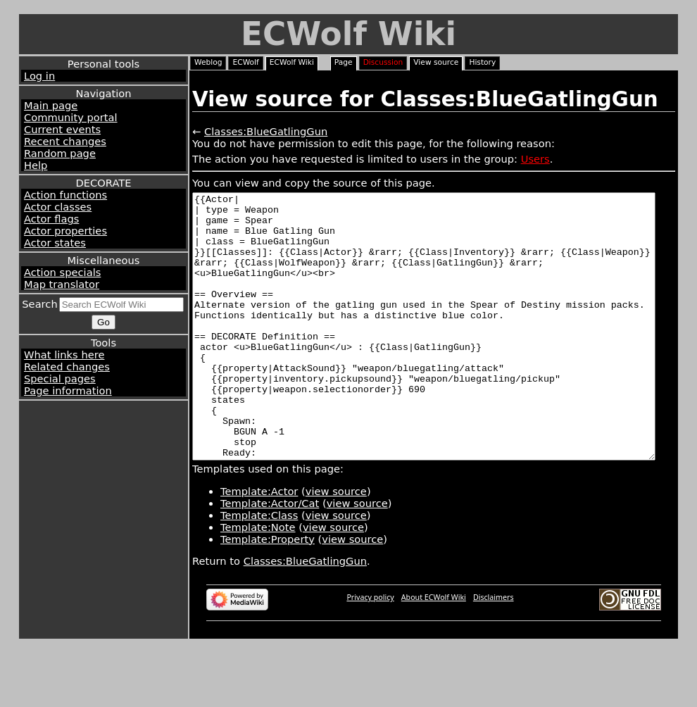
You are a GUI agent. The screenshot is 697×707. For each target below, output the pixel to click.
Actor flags (51, 219)
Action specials (62, 272)
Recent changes (65, 141)
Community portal (71, 117)
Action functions (65, 195)
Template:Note (258, 580)
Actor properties (65, 231)
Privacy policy (370, 650)
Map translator (61, 284)
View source (435, 62)
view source (336, 544)
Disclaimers (493, 650)
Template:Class (259, 568)
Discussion (383, 62)
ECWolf (245, 62)
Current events (62, 129)
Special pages (60, 378)
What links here (64, 355)
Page (343, 62)
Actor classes (58, 207)
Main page (50, 105)
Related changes (67, 367)
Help (35, 165)
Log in (39, 76)
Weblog (208, 62)
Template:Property (267, 592)
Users (535, 159)
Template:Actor (259, 544)
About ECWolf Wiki (433, 650)
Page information (68, 390)
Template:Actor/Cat (269, 556)
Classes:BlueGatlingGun (265, 131)
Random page (60, 153)
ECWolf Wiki (348, 34)
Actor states (55, 243)
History (482, 62)
